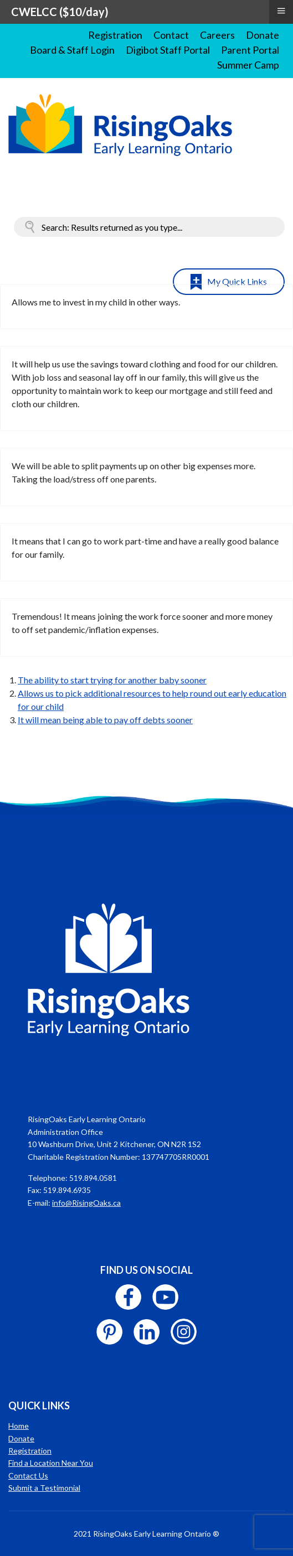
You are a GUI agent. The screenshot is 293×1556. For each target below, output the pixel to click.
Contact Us (28, 1475)
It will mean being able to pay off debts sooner (105, 719)
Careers (217, 35)
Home (18, 1425)
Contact (171, 35)
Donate (262, 35)
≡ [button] (280, 10)
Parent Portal (250, 50)
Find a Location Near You (50, 1462)
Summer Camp (248, 65)
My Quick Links (237, 281)
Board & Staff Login (72, 50)
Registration (115, 35)
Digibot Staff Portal (168, 50)
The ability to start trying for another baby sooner (112, 680)
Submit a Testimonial (44, 1487)
